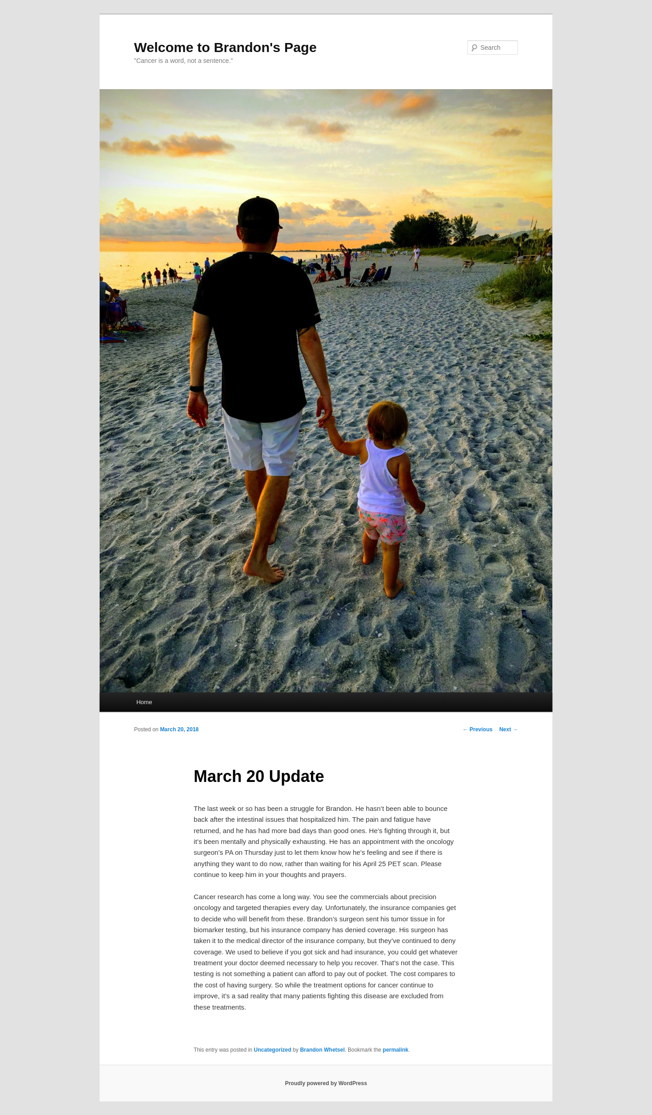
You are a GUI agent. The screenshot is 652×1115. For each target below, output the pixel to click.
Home (144, 702)
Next (508, 729)
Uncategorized (273, 1050)
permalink (395, 1050)
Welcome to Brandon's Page (225, 47)
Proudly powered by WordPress (326, 1083)
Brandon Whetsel (322, 1050)
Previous (478, 729)
